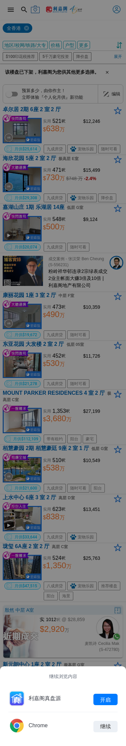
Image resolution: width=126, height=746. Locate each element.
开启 (105, 699)
